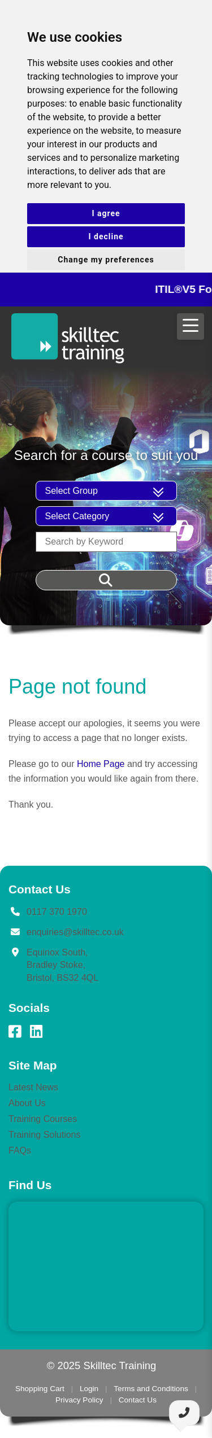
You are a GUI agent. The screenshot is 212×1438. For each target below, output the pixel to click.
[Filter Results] (106, 580)
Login (89, 1388)
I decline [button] (105, 236)
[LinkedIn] (36, 1031)
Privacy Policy (79, 1400)
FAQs (19, 1150)
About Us (27, 1103)
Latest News (33, 1087)
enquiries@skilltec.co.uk (75, 932)
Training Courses (42, 1119)
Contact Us (138, 1400)
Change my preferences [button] (106, 259)
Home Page (101, 764)
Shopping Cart (39, 1388)
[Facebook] (14, 1031)
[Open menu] (190, 326)
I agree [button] (106, 213)
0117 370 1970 (57, 912)
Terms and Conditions (151, 1388)
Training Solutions (44, 1134)
